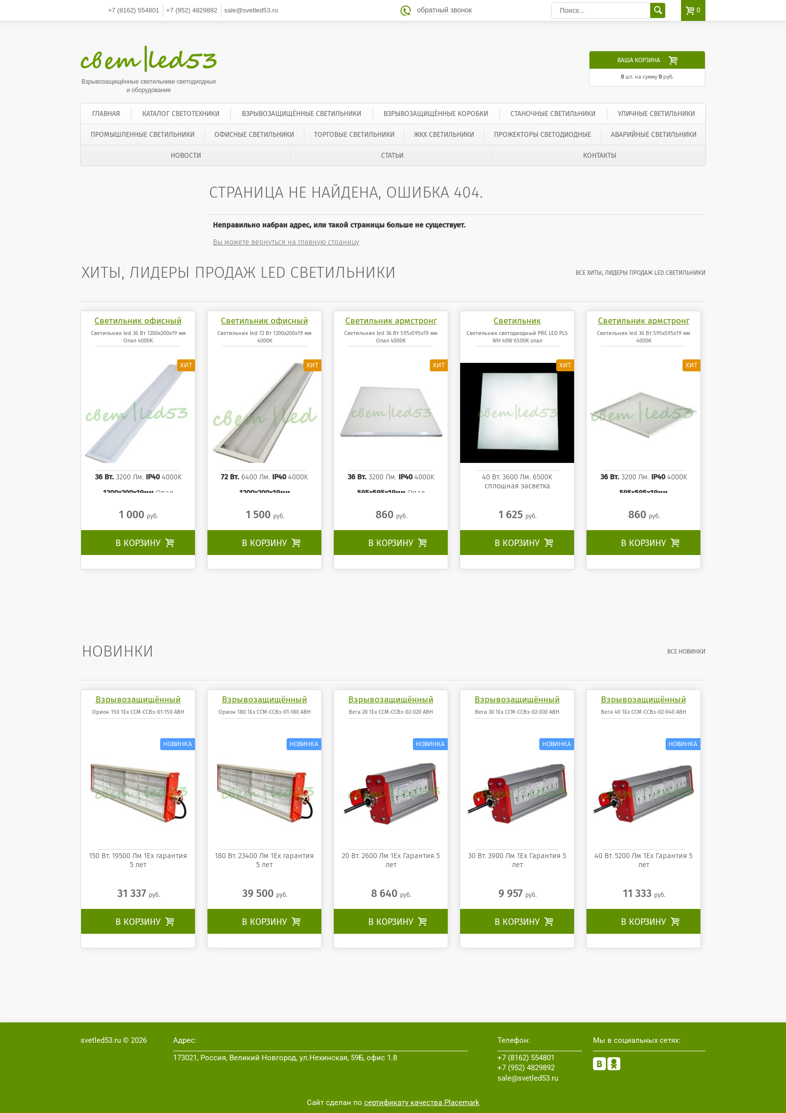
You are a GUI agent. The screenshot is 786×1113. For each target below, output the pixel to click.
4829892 (191, 10)
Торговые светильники (354, 134)
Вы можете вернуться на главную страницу (286, 241)
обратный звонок (444, 10)
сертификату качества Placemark (422, 1102)
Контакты (599, 155)
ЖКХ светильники (444, 134)
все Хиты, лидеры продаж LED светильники (640, 272)
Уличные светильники (656, 114)
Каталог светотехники (180, 114)
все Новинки (686, 651)
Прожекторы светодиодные (542, 134)
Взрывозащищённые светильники (301, 114)
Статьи (392, 155)
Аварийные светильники (653, 134)
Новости (186, 155)
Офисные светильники (254, 134)
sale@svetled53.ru (251, 10)
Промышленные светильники (143, 134)
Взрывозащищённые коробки (436, 114)
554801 (133, 10)
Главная (106, 114)
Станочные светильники (552, 114)
